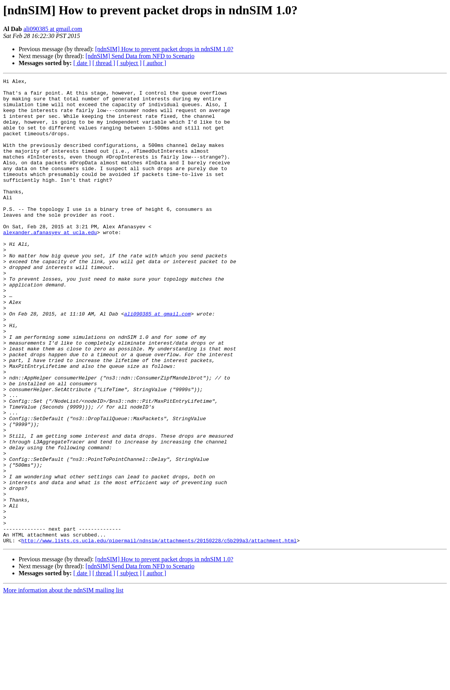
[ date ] (82, 63)
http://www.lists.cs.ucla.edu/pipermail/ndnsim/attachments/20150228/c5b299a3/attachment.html (159, 633)
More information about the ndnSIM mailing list (63, 683)
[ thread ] (103, 63)
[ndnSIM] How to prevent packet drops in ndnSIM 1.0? (164, 49)
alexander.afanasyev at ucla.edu (50, 263)
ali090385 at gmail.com (52, 29)
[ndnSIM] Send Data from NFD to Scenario (139, 56)
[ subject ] (129, 63)
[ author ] (154, 63)
